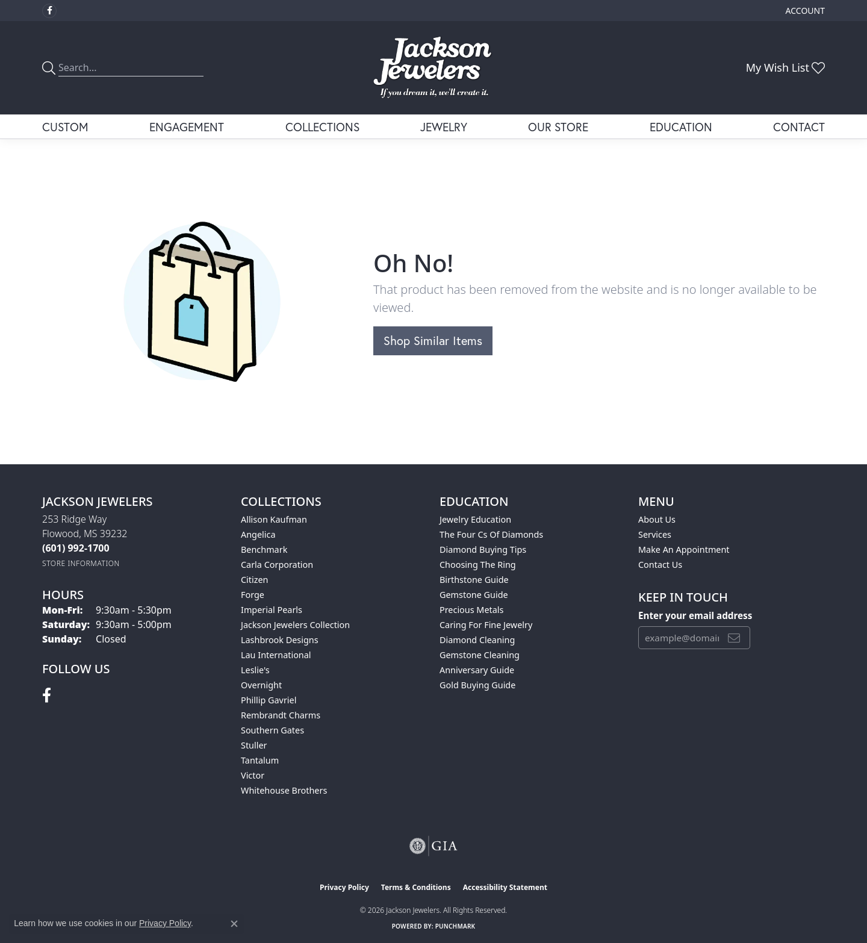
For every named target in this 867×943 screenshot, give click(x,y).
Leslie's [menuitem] (255, 670)
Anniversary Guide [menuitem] (477, 670)
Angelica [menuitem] (258, 534)
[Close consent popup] (234, 923)
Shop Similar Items (433, 340)
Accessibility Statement (505, 887)
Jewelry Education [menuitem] (475, 519)
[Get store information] (81, 563)
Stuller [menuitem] (254, 745)
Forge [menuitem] (252, 594)
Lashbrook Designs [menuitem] (280, 640)
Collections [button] (322, 126)
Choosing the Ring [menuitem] (478, 564)
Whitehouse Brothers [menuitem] (284, 790)
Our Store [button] (558, 126)
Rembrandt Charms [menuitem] (280, 715)
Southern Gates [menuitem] (272, 730)
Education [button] (681, 126)
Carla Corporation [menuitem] (277, 564)
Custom (65, 126)
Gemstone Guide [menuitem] (474, 594)
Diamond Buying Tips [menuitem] (483, 549)
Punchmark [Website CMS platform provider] (455, 926)
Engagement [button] (186, 126)
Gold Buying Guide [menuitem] (477, 685)
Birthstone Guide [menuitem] (474, 579)
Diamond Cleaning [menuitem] (477, 640)
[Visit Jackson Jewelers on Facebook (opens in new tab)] (49, 11)
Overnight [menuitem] (261, 685)
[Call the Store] (76, 548)
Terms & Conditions (416, 887)
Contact (799, 126)
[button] (804, 10)
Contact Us (660, 564)
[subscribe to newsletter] (734, 638)
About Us (657, 519)
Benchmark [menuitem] (264, 549)
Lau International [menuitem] (276, 655)
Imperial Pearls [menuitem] (271, 609)
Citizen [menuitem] (255, 579)
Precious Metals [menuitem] (471, 609)
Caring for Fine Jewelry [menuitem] (486, 624)
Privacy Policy (344, 887)
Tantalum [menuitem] (260, 760)
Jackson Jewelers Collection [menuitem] (295, 624)
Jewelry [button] (443, 126)
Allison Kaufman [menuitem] (274, 519)
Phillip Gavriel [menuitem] (268, 700)
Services (654, 534)
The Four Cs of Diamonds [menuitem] (491, 534)
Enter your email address (695, 615)
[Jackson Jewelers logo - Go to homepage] (433, 67)
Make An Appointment (684, 549)
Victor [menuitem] (252, 775)
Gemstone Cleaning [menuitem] (480, 655)
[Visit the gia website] (433, 846)
